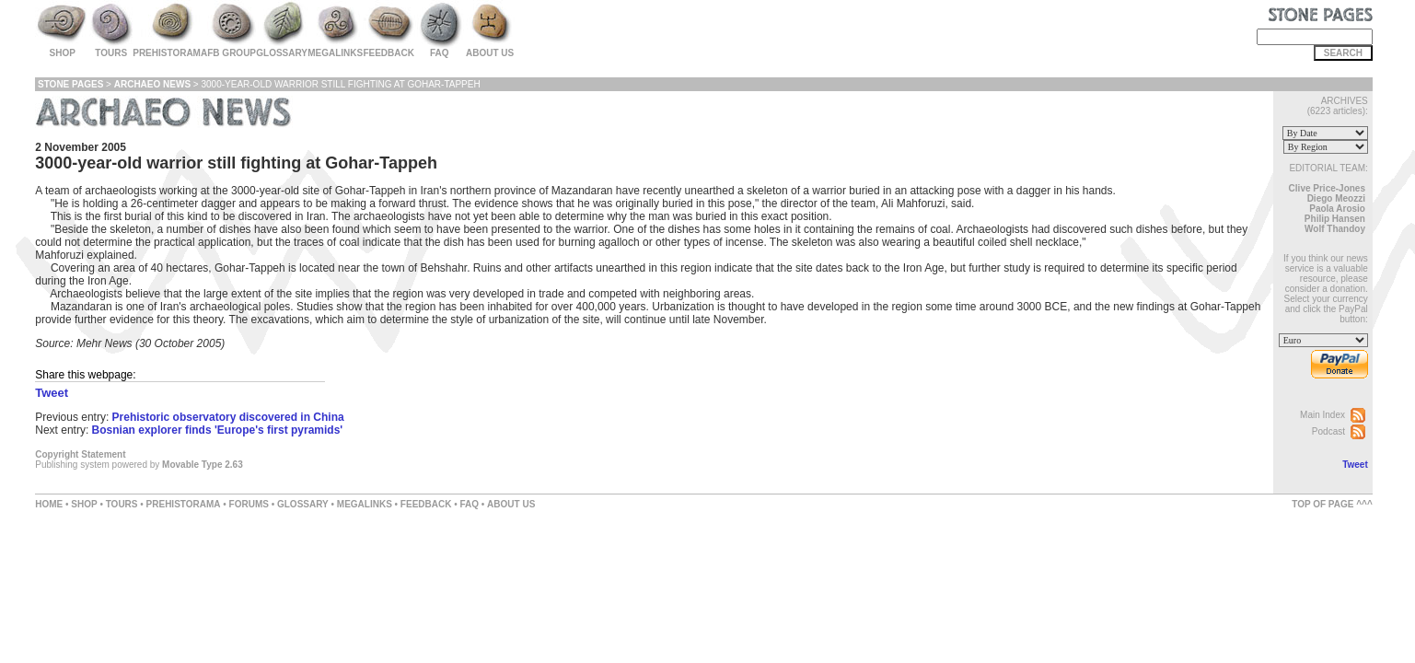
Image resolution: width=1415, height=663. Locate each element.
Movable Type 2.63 (202, 464)
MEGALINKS (364, 504)
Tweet (1355, 464)
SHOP (84, 504)
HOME (49, 504)
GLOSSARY (303, 504)
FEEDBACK (426, 504)
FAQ (469, 504)
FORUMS (249, 504)
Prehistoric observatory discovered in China (228, 417)
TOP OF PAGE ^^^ (1332, 504)
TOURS (122, 504)
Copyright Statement (80, 454)
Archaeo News (152, 84)
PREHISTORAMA (183, 504)
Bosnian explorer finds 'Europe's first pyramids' (217, 430)
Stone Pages (70, 84)
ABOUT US (511, 504)
